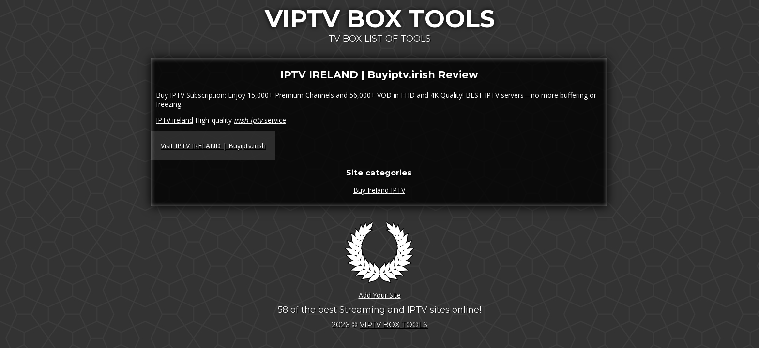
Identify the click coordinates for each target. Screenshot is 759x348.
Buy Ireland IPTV (379, 190)
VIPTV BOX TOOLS (380, 18)
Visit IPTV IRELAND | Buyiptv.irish (213, 145)
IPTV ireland (174, 120)
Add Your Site (380, 295)
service (260, 120)
